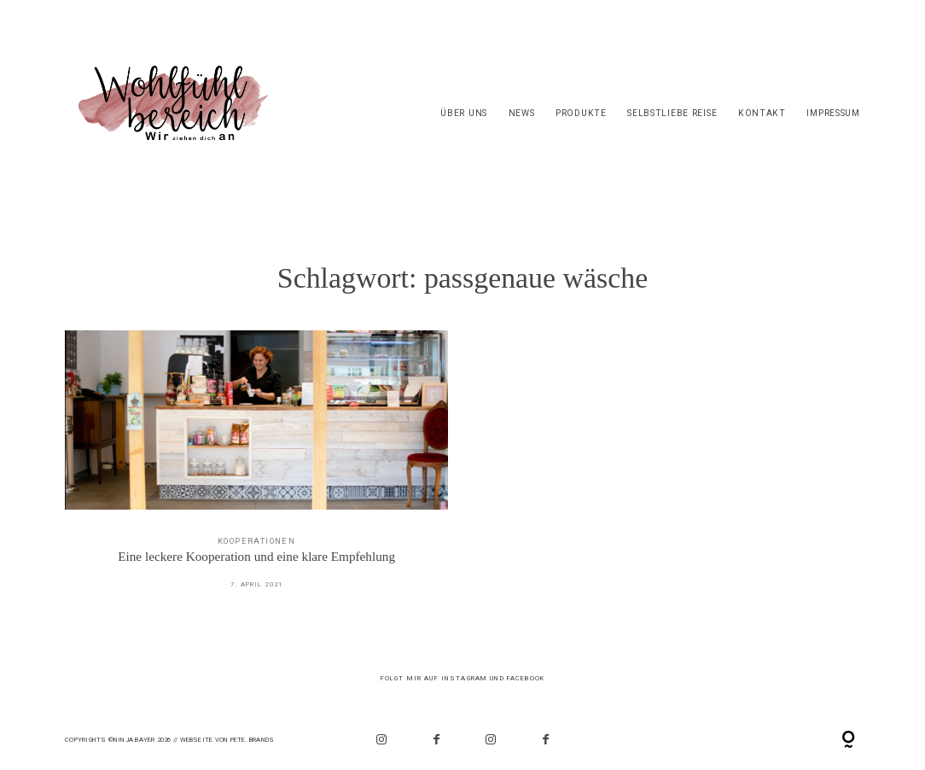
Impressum (832, 113)
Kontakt (762, 113)
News (522, 113)
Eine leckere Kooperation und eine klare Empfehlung (256, 470)
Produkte (581, 113)
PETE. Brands (252, 740)
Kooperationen (256, 540)
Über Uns (463, 113)
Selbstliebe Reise (672, 113)
